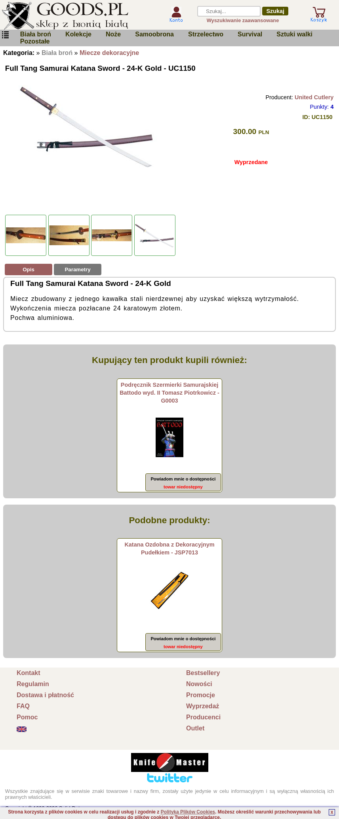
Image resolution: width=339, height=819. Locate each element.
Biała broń (35, 34)
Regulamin (33, 684)
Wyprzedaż (202, 706)
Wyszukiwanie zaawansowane (243, 20)
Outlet (195, 728)
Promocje (200, 695)
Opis (28, 269)
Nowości (199, 684)
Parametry (77, 269)
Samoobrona (154, 34)
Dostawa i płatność (45, 695)
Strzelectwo (205, 34)
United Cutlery (314, 97)
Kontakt (28, 673)
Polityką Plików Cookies (188, 812)
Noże (113, 34)
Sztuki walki (294, 34)
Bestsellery (203, 673)
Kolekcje (78, 34)
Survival (250, 34)
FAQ (23, 706)
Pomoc (27, 717)
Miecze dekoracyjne (109, 52)
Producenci (203, 717)
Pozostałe (35, 41)
